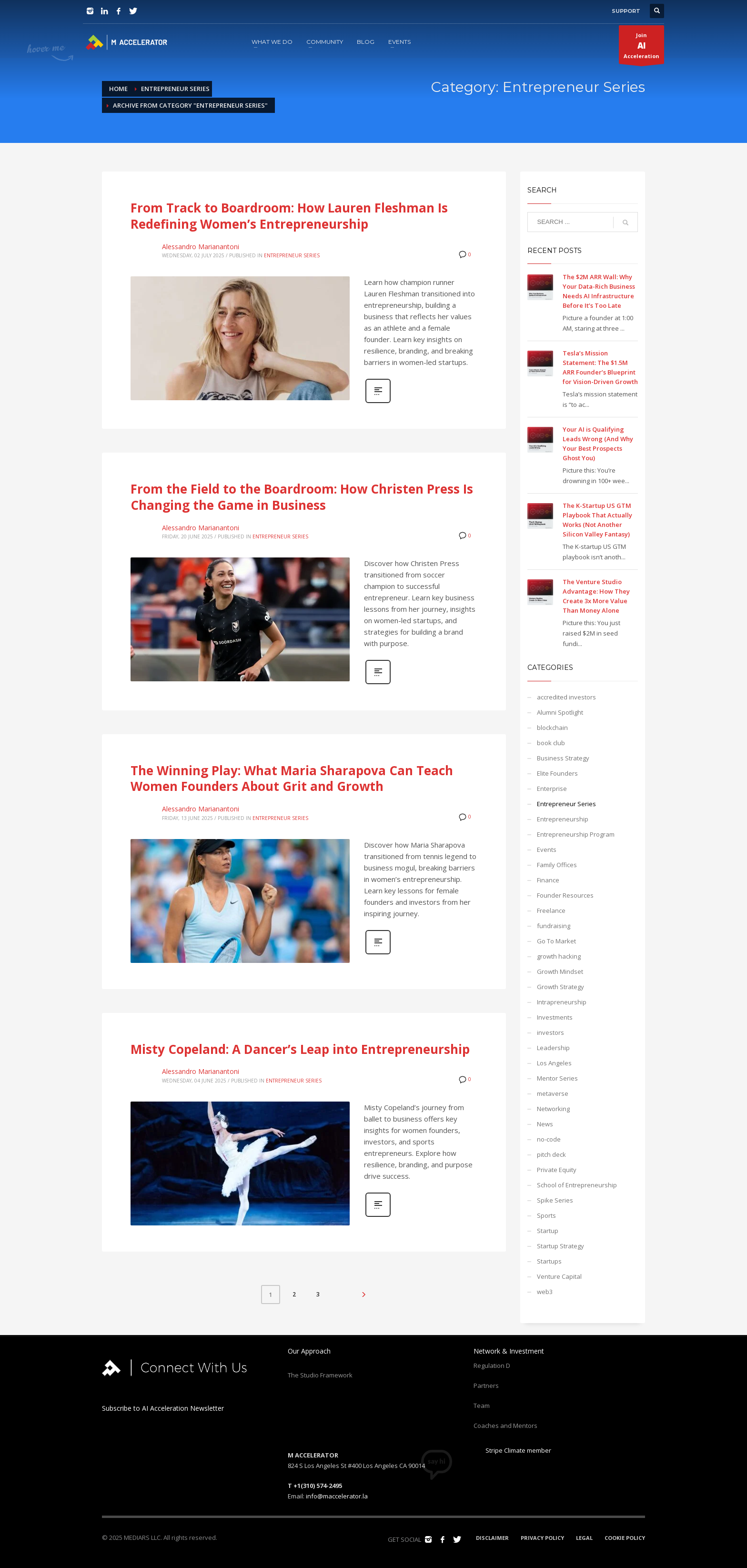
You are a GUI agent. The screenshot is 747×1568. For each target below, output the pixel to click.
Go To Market (556, 941)
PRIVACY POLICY (542, 1537)
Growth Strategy (560, 986)
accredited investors (566, 697)
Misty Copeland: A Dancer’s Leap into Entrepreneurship (300, 1049)
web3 (545, 1291)
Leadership (553, 1047)
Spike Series (555, 1200)
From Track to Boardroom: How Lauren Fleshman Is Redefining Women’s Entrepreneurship (289, 216)
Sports (546, 1215)
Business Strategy (563, 758)
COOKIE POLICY (625, 1537)
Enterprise (552, 788)
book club (551, 742)
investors (550, 1032)
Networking (553, 1108)
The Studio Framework (320, 1375)
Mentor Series (557, 1078)
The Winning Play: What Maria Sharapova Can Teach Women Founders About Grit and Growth (292, 778)
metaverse (552, 1093)
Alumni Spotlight (560, 712)
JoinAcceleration (641, 47)
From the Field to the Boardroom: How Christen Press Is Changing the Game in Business (302, 497)
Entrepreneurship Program (576, 834)
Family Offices (557, 864)
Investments (555, 1017)
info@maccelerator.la (337, 1496)
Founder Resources (565, 895)
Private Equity (556, 1169)
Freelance (551, 910)
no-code (549, 1139)
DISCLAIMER (492, 1537)
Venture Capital (559, 1276)
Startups (549, 1261)
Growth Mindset (560, 971)
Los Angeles (554, 1063)
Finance (548, 880)
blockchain (552, 727)
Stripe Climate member (512, 1450)
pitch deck (551, 1154)
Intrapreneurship (561, 1002)
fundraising (553, 925)
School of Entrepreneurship (577, 1185)
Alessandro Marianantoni (200, 246)
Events (546, 849)
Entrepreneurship (562, 819)
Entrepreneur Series (292, 255)
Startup (547, 1230)
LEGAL (584, 1537)
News (545, 1124)
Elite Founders (557, 773)
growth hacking (559, 956)
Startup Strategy (560, 1246)
